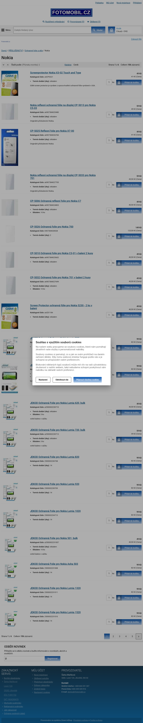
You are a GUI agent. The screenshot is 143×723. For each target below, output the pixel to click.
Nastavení (43, 380)
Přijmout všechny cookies (87, 380)
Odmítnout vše (62, 380)
